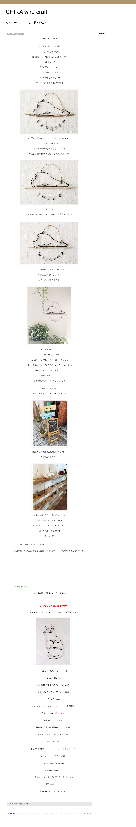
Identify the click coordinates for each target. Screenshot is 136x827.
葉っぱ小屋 (41, 452)
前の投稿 (87, 813)
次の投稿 (11, 813)
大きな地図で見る (21, 587)
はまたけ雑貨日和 (49, 388)
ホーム (49, 813)
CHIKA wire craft (26, 12)
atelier (55, 741)
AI (59, 741)
